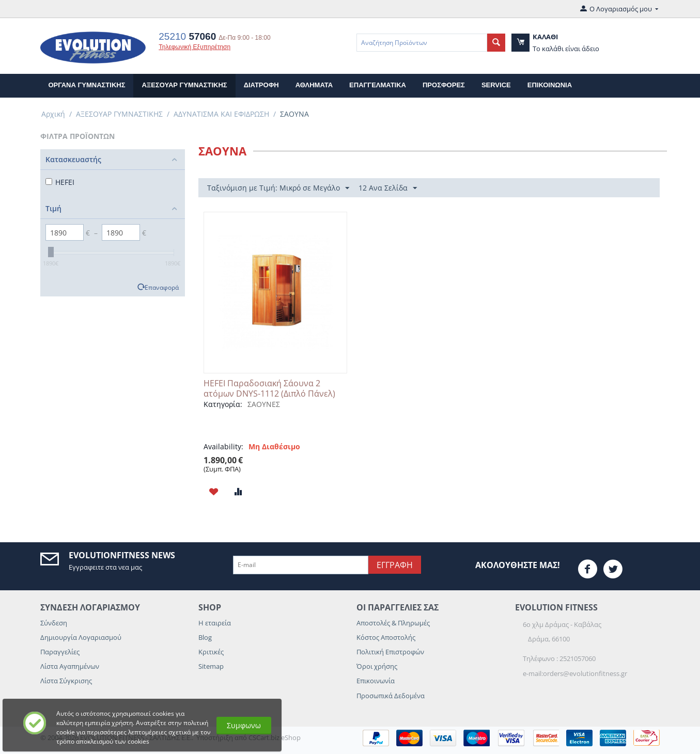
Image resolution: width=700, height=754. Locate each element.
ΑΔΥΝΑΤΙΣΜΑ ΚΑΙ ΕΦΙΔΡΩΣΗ (221, 114)
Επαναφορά (162, 287)
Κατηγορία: (223, 404)
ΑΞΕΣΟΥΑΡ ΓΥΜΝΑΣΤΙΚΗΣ (184, 85)
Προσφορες (444, 85)
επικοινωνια (549, 85)
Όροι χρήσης (376, 666)
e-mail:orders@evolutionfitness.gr (575, 673)
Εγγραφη (395, 565)
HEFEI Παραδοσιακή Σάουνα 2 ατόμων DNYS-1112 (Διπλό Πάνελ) (269, 388)
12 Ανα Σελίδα (388, 188)
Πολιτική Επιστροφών (390, 651)
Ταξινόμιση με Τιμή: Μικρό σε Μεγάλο (278, 188)
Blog (205, 637)
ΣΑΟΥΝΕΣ (263, 404)
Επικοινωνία (375, 680)
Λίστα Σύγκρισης (66, 680)
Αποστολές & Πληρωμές (393, 622)
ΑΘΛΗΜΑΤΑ (314, 85)
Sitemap (211, 666)
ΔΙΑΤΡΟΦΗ (261, 85)
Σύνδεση (53, 622)
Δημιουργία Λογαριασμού (80, 637)
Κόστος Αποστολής (385, 637)
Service (496, 85)
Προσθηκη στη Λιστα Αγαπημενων (214, 491)
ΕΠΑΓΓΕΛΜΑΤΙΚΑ (377, 85)
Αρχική (53, 114)
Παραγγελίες (60, 651)
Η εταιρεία (214, 622)
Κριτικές (211, 651)
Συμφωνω (244, 725)
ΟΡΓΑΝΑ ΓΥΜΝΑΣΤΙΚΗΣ (87, 85)
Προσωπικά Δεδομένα (390, 695)
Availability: (223, 446)
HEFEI (59, 182)
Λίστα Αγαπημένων (69, 666)
